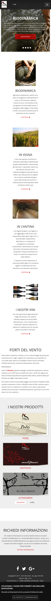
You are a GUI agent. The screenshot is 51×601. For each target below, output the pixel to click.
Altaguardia (25, 497)
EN (15, 4)
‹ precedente (20, 502)
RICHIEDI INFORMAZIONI (25, 550)
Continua (25, 117)
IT (13, 4)
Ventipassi (25, 468)
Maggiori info (31, 597)
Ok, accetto (18, 597)
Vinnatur (10, 370)
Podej (25, 438)
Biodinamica (25, 37)
